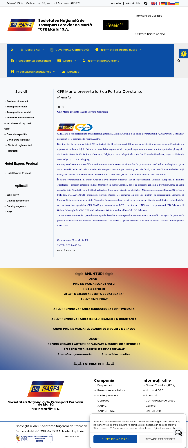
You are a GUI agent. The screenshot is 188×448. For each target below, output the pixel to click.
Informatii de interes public (115, 49)
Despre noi (30, 49)
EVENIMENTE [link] (94, 363)
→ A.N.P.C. (100, 405)
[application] (40, 49)
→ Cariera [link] (149, 405)
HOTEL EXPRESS (94, 289)
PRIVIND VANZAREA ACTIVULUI (94, 283)
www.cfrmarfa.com (66, 250)
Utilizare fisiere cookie (150, 34)
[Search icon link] (179, 61)
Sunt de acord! (115, 442)
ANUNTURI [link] (94, 273)
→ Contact (101, 400)
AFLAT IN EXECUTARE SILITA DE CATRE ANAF (94, 294)
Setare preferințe (160, 442)
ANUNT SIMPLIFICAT (94, 299)
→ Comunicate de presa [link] (159, 400)
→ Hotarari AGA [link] (153, 389)
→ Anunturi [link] (149, 395)
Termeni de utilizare (149, 16)
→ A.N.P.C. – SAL (104, 410)
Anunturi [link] (116, 3)
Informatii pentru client (100, 60)
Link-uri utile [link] (132, 3)
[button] (183, 53)
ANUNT (94, 278)
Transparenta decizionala (30, 61)
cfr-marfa (64, 97)
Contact (20, 71)
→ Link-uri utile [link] (152, 410)
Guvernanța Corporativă (67, 50)
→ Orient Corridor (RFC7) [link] (159, 385)
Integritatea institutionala (147, 60)
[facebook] (145, 3)
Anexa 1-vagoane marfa (74, 354)
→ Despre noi (103, 385)
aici (179, 431)
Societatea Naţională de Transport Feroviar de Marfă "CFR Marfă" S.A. (65, 25)
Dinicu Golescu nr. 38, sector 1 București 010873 (48, 3)
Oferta (65, 60)
